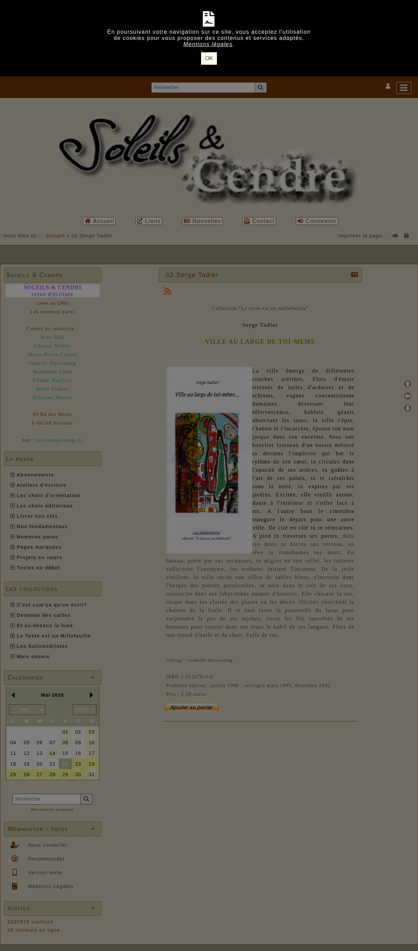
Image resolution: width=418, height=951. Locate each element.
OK (209, 58)
